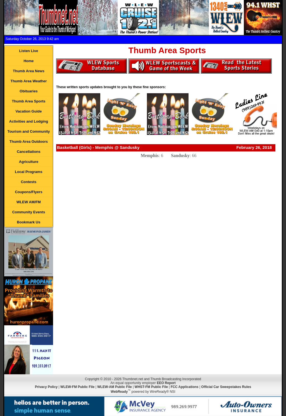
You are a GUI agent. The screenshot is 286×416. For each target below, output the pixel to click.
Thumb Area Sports (28, 101)
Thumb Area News (28, 71)
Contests (29, 182)
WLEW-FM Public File (77, 387)
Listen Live (28, 51)
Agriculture (28, 162)
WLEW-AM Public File (114, 387)
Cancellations (28, 151)
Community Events (28, 212)
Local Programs (28, 172)
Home (28, 61)
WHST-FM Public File (151, 387)
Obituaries (28, 91)
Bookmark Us (28, 222)
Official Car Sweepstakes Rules (226, 387)
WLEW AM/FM (28, 202)
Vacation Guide (29, 111)
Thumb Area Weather (28, 81)
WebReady (119, 392)
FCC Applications (185, 387)
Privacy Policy (46, 387)
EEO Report (166, 383)
